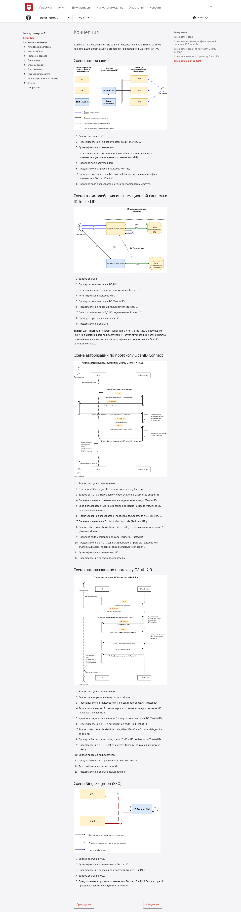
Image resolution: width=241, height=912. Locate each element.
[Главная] (28, 7)
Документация (81, 7)
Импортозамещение (110, 7)
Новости (155, 7)
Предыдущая (84, 904)
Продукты (45, 7)
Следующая (152, 904)
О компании (136, 7)
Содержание (180, 32)
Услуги (62, 7)
